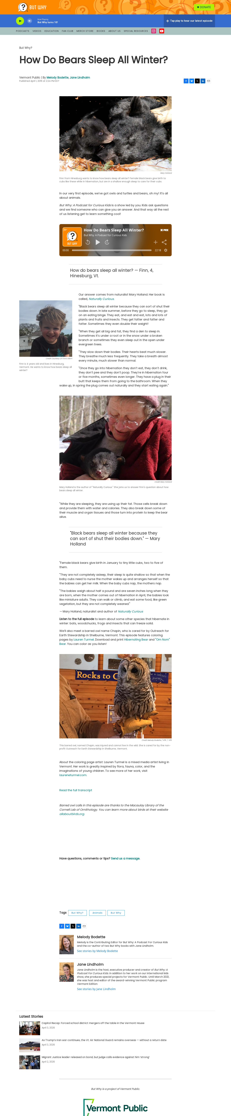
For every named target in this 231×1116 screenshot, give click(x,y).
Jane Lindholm (80, 80)
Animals (98, 915)
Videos (37, 33)
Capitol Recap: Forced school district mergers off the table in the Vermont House (93, 1025)
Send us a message (125, 861)
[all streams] (189, 23)
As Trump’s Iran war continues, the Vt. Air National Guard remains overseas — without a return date (104, 1042)
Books (101, 33)
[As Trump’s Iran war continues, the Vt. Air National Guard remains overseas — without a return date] (29, 1048)
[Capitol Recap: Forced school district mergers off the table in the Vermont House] (29, 1031)
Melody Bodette (57, 80)
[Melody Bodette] (66, 947)
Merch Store (85, 33)
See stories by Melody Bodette (97, 953)
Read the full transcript (75, 793)
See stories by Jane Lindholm (96, 991)
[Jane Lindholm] (66, 974)
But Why (116, 915)
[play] (20, 23)
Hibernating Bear (136, 642)
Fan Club (67, 33)
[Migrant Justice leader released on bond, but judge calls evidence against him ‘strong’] (29, 1065)
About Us (114, 33)
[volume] (29, 23)
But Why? (25, 50)
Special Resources (136, 33)
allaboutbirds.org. (72, 816)
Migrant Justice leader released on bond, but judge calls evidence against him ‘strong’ (96, 1059)
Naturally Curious (130, 614)
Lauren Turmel (84, 642)
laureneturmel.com (72, 777)
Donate (206, 8)
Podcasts (22, 33)
